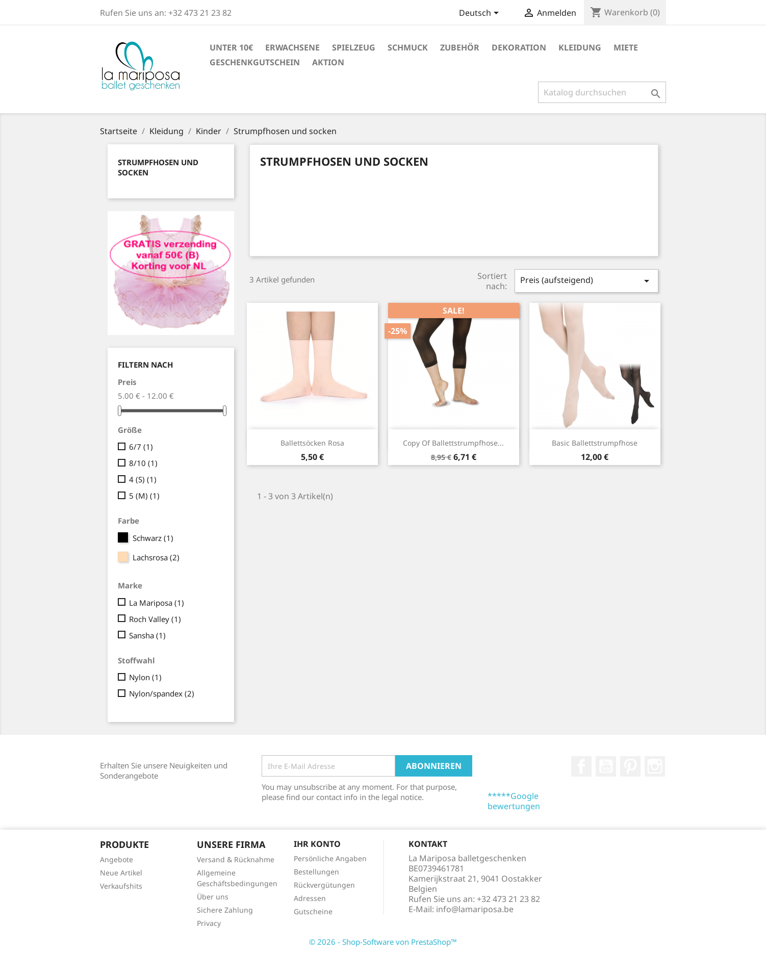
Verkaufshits (121, 886)
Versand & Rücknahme (235, 859)
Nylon (145, 677)
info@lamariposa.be (475, 909)
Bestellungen (316, 871)
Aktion (328, 62)
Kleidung (579, 47)
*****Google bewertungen (514, 801)
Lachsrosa (156, 557)
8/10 (143, 463)
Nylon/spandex (161, 693)
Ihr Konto (317, 843)
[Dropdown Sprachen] (480, 14)
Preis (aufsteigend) (586, 280)
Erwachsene (292, 47)
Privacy (209, 923)
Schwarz (153, 538)
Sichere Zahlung (225, 910)
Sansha (147, 635)
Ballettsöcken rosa (312, 443)
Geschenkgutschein (255, 62)
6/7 (141, 447)
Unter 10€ (231, 47)
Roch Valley (155, 619)
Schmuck (408, 47)
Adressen (310, 898)
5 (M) (144, 496)
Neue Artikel (121, 872)
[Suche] (602, 92)
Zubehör (459, 47)
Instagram (655, 766)
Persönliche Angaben (330, 858)
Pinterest (630, 766)
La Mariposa (156, 603)
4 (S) (143, 479)
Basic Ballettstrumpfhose (594, 443)
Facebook (581, 766)
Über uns (212, 896)
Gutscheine (313, 911)
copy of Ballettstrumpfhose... (453, 443)
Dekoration (519, 47)
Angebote (116, 859)
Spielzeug (353, 47)
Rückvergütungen (324, 885)
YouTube (606, 766)
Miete (626, 47)
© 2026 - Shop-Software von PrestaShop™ (383, 942)
